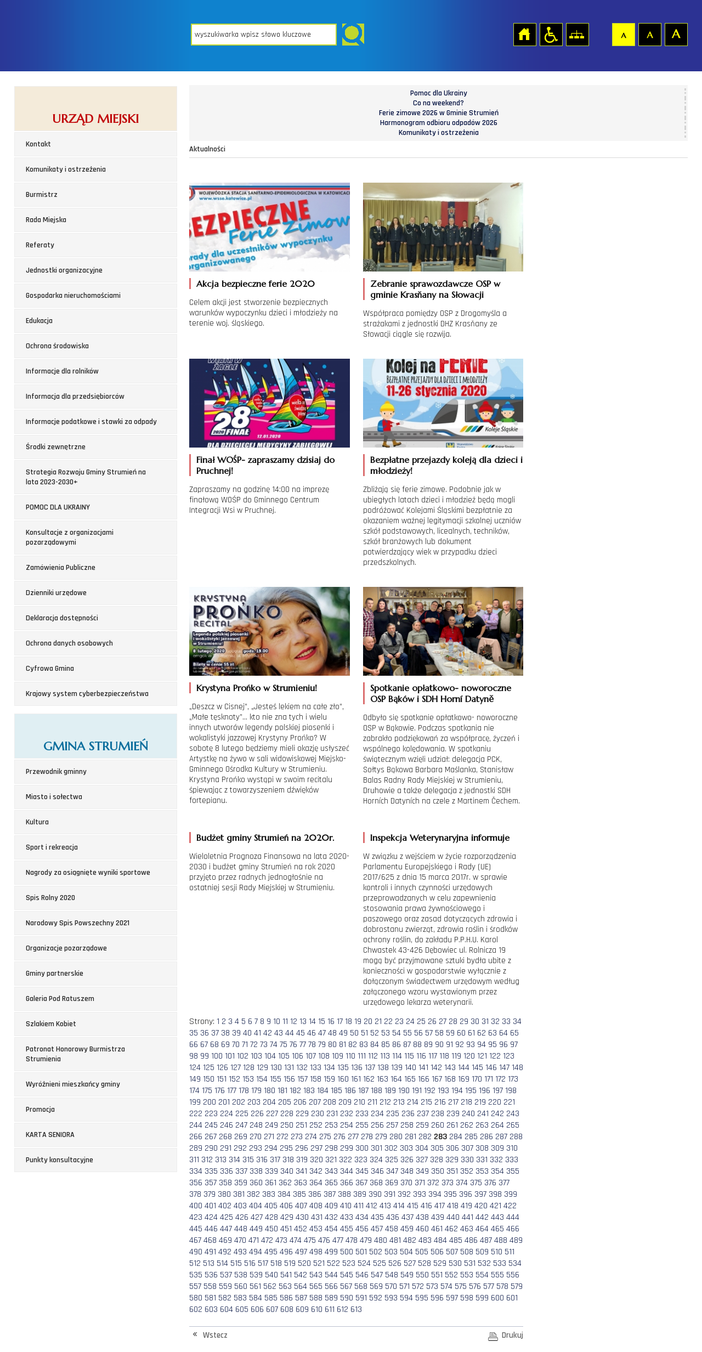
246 (226, 1125)
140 (410, 1067)
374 (462, 1183)
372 (433, 1183)
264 (497, 1125)
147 (504, 1067)
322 (345, 1160)
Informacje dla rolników (62, 371)
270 (256, 1136)
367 (361, 1183)
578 (502, 1286)
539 (256, 1275)
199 (195, 1102)
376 (490, 1183)
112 (373, 1056)
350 (437, 1171)
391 (389, 1194)
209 (345, 1102)
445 (195, 1229)
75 (283, 1044)
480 (380, 1240)
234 (377, 1113)
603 (211, 1309)
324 (376, 1160)
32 (495, 1021)
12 (293, 1021)
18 (348, 1021)
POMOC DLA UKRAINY (58, 507)
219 (480, 1102)
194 (457, 1090)
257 (392, 1125)
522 (333, 1263)
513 (208, 1263)
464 (482, 1229)
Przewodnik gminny (56, 772)
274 (311, 1136)
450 (271, 1229)
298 (331, 1148)
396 (465, 1194)
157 (302, 1079)
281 (410, 1136)
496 (286, 1252)
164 (396, 1079)
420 (481, 1206)
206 (300, 1102)
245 (211, 1125)
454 (331, 1229)
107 (310, 1056)
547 (377, 1275)
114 (397, 1056)
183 (309, 1090)
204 (269, 1102)
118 (444, 1056)
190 (404, 1090)
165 (410, 1079)
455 (346, 1229)
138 (383, 1067)
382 (253, 1194)
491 (210, 1252)
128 (248, 1067)
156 (289, 1079)
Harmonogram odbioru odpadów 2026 (438, 123)
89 (428, 1044)
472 (267, 1240)
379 (209, 1194)
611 (330, 1309)
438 (422, 1217)
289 (195, 1148)
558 (210, 1286)
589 (331, 1298)
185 (336, 1090)
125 (208, 1067)
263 (482, 1125)
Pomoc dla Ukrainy (438, 93)
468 (210, 1240)
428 (271, 1217)
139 (397, 1067)
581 (210, 1298)
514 (222, 1263)
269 (240, 1136)
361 (270, 1183)
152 (234, 1079)
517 (263, 1263)
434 (362, 1217)
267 (211, 1136)
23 (399, 1021)
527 (410, 1263)
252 (315, 1125)
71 (245, 1044)
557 (195, 1286)
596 (437, 1298)
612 (342, 1309)
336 (226, 1171)
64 (503, 1033)
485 (455, 1240)
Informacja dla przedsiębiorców (75, 396)
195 (471, 1090)
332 (496, 1160)
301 (376, 1148)
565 (315, 1286)
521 (319, 1263)
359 (240, 1183)
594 (406, 1298)
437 (407, 1217)
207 (315, 1102)
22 (388, 1021)
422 (510, 1206)
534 (515, 1263)
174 (194, 1090)
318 (288, 1160)
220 (494, 1102)
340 (286, 1171)
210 (359, 1102)
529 (439, 1263)
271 (269, 1136)
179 (256, 1090)
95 (492, 1044)
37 (215, 1033)
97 (514, 1044)
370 (406, 1183)
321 (331, 1160)
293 (255, 1148)
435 (377, 1217)
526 (394, 1263)
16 (331, 1021)
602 (195, 1309)
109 (337, 1056)
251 (301, 1125)
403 (240, 1206)
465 (497, 1229)
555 (497, 1275)
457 (377, 1229)
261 (452, 1125)
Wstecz (215, 1335)
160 (343, 1079)
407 (301, 1206)
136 (357, 1067)
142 (436, 1067)
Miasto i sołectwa (54, 797)
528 (424, 1263)
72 (254, 1044)
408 (315, 1206)
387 (330, 1194)
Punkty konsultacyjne (59, 1160)
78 (312, 1044)
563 (285, 1286)
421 (495, 1206)
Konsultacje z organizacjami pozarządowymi (70, 537)
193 (443, 1090)
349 (422, 1171)
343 (331, 1171)
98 (193, 1056)
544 (331, 1275)
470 (240, 1240)
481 (395, 1240)
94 (481, 1044)
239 (453, 1113)
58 (439, 1033)
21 (378, 1021)
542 (300, 1275)
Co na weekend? (438, 103)
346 (377, 1171)
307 (467, 1148)
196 (484, 1090)
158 (315, 1079)
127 (235, 1067)
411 (359, 1206)
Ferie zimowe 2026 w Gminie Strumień (439, 113)
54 (396, 1033)
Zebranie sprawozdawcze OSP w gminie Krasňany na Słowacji (435, 289)
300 (362, 1148)
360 (256, 1183)
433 (346, 1217)
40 (247, 1033)
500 (346, 1252)
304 (421, 1148)
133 (315, 1067)
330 (467, 1160)
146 (491, 1067)
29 (464, 1021)
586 (286, 1298)
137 (370, 1067)
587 (301, 1298)
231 (332, 1113)
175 (207, 1090)
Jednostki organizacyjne (64, 270)
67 (204, 1044)
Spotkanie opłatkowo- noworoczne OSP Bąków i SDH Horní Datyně (440, 693)
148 (517, 1067)
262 (466, 1125)
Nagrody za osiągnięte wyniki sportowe (88, 873)
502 (375, 1252)
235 (392, 1113)
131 (289, 1067)
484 (440, 1240)
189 (390, 1090)
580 (195, 1298)
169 (463, 1079)
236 (408, 1113)
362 (285, 1183)
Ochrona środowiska (57, 346)
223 (211, 1113)
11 (285, 1021)
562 (269, 1286)
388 (344, 1194)
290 (211, 1148)
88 (417, 1044)
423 (195, 1217)
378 (195, 1194)
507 (452, 1252)
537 (226, 1275)
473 (281, 1240)
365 (331, 1183)
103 (256, 1056)
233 (362, 1113)
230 (317, 1113)
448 (240, 1229)
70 (236, 1044)
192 (429, 1090)
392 (404, 1194)
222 (195, 1113)
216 (440, 1102)
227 (272, 1113)
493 (240, 1252)
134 (329, 1067)
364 (315, 1183)
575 (461, 1286)
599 (482, 1298)
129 (262, 1067)
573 (432, 1286)
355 (512, 1171)
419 (466, 1206)
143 (450, 1067)
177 (231, 1090)
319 (302, 1160)
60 (461, 1033)
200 (209, 1102)
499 (331, 1252)
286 (486, 1136)
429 (286, 1217)
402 (224, 1206)
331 (482, 1160)
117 (432, 1056)
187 (363, 1090)
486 (471, 1240)
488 (500, 1240)
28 (453, 1021)
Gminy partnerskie (54, 973)
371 (420, 1183)
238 (437, 1113)
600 (497, 1298)
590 (346, 1298)
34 (517, 1021)
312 (207, 1160)
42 (267, 1033)
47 (322, 1033)
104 (270, 1056)
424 (211, 1217)
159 (329, 1079)
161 (356, 1079)
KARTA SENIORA (50, 1135)
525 (379, 1263)
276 (339, 1136)
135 (343, 1067)
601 (512, 1298)
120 (469, 1056)
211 (372, 1102)
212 (385, 1102)
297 (316, 1148)
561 (255, 1286)
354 (497, 1171)
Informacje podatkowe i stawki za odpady (91, 422)
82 (352, 1044)
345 (362, 1171)
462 (451, 1229)
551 (437, 1275)
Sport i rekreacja (52, 847)
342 (315, 1171)
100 (217, 1056)
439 (437, 1217)
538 (240, 1275)
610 (316, 1309)
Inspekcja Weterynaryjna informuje (439, 837)
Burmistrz (42, 195)
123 (508, 1056)
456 (362, 1229)
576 (475, 1286)
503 (391, 1252)
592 (375, 1298)
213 (399, 1102)
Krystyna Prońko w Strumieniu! (256, 687)
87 (407, 1044)
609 (302, 1309)
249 (271, 1125)
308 (482, 1148)
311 (194, 1160)
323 (360, 1160)
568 (360, 1286)
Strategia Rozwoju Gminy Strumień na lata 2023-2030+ (86, 477)
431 (316, 1217)
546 (362, 1275)
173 (513, 1079)
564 (300, 1286)
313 (221, 1160)
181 (282, 1090)
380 (224, 1194)
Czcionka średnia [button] (649, 34)
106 (297, 1056)
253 (331, 1125)
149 (195, 1079)
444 (512, 1217)
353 (482, 1171)
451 (286, 1229)
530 (455, 1263)
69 (225, 1044)
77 (302, 1044)
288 (516, 1136)
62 (481, 1033)
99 (204, 1056)
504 (406, 1252)
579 (517, 1286)
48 (332, 1033)
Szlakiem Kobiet (51, 1024)
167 (437, 1079)
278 (367, 1136)
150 (208, 1079)
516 (250, 1263)
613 (356, 1309)
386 (314, 1194)
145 (477, 1067)
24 (410, 1021)
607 (272, 1309)
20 (368, 1021)
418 (452, 1206)
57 (429, 1033)
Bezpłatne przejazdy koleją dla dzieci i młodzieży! (446, 465)
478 (352, 1240)
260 (437, 1125)
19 (357, 1021)
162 (369, 1079)
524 (364, 1263)
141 (423, 1067)
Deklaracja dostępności (62, 618)
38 (225, 1033)
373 (447, 1183)
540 (271, 1275)
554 (482, 1275)
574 (446, 1286)
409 (331, 1206)
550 (422, 1275)
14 (312, 1021)
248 (256, 1125)
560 (240, 1286)
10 (276, 1021)
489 (516, 1240)
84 (374, 1044)
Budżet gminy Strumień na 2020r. (265, 837)
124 (195, 1067)
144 (463, 1067)
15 (321, 1021)
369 (391, 1183)
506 (437, 1252)
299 (346, 1148)
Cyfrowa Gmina (50, 669)
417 (439, 1206)
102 (242, 1056)
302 (391, 1148)
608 (286, 1309)
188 (376, 1090)
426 (241, 1217)
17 (340, 1021)
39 (236, 1033)
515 (236, 1263)
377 (504, 1183)
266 (195, 1136)
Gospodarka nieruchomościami (73, 296)
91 (449, 1044)
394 (434, 1194)
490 (195, 1252)
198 (511, 1090)
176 (219, 1090)
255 (362, 1125)
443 (497, 1217)
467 (195, 1240)
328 (436, 1160)
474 (296, 1240)
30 (475, 1021)
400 (195, 1206)
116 (421, 1056)
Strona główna (524, 34)
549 (407, 1275)
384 (284, 1194)
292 (240, 1148)
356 (195, 1183)
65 (514, 1033)
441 (467, 1217)
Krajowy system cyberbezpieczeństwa (87, 694)
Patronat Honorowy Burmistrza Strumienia (75, 1054)
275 (325, 1136)
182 (295, 1090)
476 (324, 1240)
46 (311, 1033)
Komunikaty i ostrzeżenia (66, 169)
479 (366, 1240)
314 (234, 1160)
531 (469, 1263)
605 (241, 1309)
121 (482, 1056)
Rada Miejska (46, 220)
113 (385, 1056)
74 (274, 1044)
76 (293, 1044)
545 (346, 1275)
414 (399, 1206)
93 (470, 1044)
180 (269, 1090)
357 (211, 1183)
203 (254, 1102)
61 (471, 1033)
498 (315, 1252)
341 (301, 1171)
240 (468, 1113)
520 (304, 1263)
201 (224, 1102)
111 (362, 1056)
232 (346, 1113)
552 (451, 1275)
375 (476, 1183)
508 (466, 1252)
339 (271, 1171)
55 (407, 1033)
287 (501, 1136)
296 (301, 1148)
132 (302, 1067)
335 (211, 1171)
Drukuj (512, 1335)
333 (511, 1160)
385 (299, 1194)
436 (392, 1217)
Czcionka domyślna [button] (623, 34)
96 (503, 1044)
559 (225, 1286)
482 (409, 1240)
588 (315, 1298)
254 (346, 1125)
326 (407, 1160)
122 (495, 1056)
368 (376, 1183)
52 (374, 1033)
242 (497, 1113)
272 (282, 1136)
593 (391, 1298)
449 (256, 1229)
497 (301, 1252)
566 (331, 1286)
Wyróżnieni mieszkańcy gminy (73, 1084)
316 (262, 1160)
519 (290, 1263)
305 (437, 1148)
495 (271, 1252)
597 (452, 1298)
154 (262, 1079)
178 (244, 1090)
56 (418, 1033)
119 (456, 1056)
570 (391, 1286)
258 (407, 1125)
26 (432, 1021)
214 (412, 1102)
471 (253, 1240)
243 (512, 1113)
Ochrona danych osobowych (69, 643)
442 (482, 1217)
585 (271, 1298)
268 (225, 1136)
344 (346, 1171)
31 (485, 1021)
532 (484, 1263)
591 (361, 1298)
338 (256, 1171)
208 (329, 1102)
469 (225, 1240)
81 (342, 1044)
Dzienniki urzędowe (56, 593)
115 (409, 1056)
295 (286, 1148)
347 (392, 1171)
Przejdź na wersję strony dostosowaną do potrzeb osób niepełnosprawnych (551, 34)
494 (255, 1252)
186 (350, 1090)
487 (486, 1240)
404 (255, 1206)
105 (284, 1056)
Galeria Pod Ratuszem (60, 999)
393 (419, 1194)
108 (324, 1056)
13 (303, 1021)
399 (510, 1194)
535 (195, 1275)
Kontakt (38, 144)
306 (452, 1148)
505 (421, 1252)
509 (482, 1252)
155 (275, 1079)
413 (385, 1206)
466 (512, 1229)
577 (488, 1286)
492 (224, 1252)
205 (284, 1102)
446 (211, 1229)
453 (315, 1229)
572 (418, 1286)
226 (257, 1113)
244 (195, 1125)
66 (193, 1044)
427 (257, 1217)
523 (348, 1263)
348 (407, 1171)
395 (450, 1194)
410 (346, 1206)
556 (512, 1275)
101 (230, 1056)
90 (439, 1044)
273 (297, 1136)
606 (257, 1309)
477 (337, 1240)
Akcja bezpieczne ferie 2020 (255, 283)
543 (315, 1275)
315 (248, 1160)
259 (422, 1125)
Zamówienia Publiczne (60, 568)
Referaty (40, 245)
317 (275, 1160)
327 (422, 1160)
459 (407, 1229)
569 (376, 1286)
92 (459, 1044)
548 (391, 1275)
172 (500, 1079)
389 (359, 1194)
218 (466, 1102)
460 (422, 1229)
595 (421, 1298)
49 (343, 1033)
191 (417, 1090)
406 (286, 1206)
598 (466, 1298)
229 (302, 1113)
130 (276, 1067)
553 (466, 1275)
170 (477, 1079)
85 (385, 1044)
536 (211, 1275)
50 (354, 1033)
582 (224, 1298)
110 (350, 1056)
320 (316, 1160)
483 (425, 1240)
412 (371, 1206)
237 (423, 1113)
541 (286, 1275)
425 (226, 1217)
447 (226, 1229)
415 (412, 1206)
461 (437, 1229)
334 (195, 1171)
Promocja (40, 1110)
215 (426, 1102)
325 (391, 1160)
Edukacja (39, 321)
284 (455, 1136)
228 (286, 1113)
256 (377, 1125)
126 (222, 1067)
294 (271, 1148)
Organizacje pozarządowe (66, 948)
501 (361, 1252)
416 (426, 1206)
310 (512, 1148)
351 (452, 1171)
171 (488, 1079)
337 (241, 1171)
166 (423, 1079)
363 (300, 1183)
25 (421, 1021)
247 (241, 1125)
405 (271, 1206)
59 (450, 1033)
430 (302, 1217)
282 (425, 1136)
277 (353, 1136)
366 (346, 1183)
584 (255, 1298)
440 (453, 1217)
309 (497, 1148)
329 (451, 1160)
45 (300, 1033)
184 (323, 1090)
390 (375, 1194)
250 (286, 1125)
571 (404, 1286)
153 (248, 1079)
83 (363, 1044)
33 (506, 1021)
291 (225, 1148)
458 (391, 1229)
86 (396, 1044)
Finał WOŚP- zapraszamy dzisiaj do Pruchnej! (265, 465)
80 (332, 1044)
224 (226, 1113)
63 (492, 1033)
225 (241, 1113)
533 (499, 1263)
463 (466, 1229)
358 (225, 1183)
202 (238, 1102)
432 (331, 1217)
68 (214, 1044)
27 (442, 1021)
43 (278, 1033)
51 (364, 1033)
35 (193, 1033)
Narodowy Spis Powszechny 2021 (77, 923)
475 (310, 1240)
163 (382, 1079)
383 (268, 1194)
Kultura (37, 822)
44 (289, 1033)
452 (300, 1229)
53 (385, 1033)
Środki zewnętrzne (56, 447)
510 (496, 1252)
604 (226, 1309)
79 (322, 1044)
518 (276, 1263)
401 (210, 1206)
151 (222, 1079)
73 (264, 1044)
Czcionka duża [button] (676, 34)
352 (466, 1171)
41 (257, 1033)
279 (381, 1136)
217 (453, 1102)
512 (195, 1263)
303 (406, 1148)
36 (204, 1033)
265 (512, 1125)
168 (450, 1079)
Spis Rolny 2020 (50, 898)
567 (346, 1286)
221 (509, 1102)
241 (483, 1113)
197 (497, 1090)
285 (471, 1136)
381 (239, 1194)
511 (509, 1252)
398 (495, 1194)
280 (396, 1136)
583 (240, 1298)
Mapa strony (577, 34)
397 (480, 1194)
